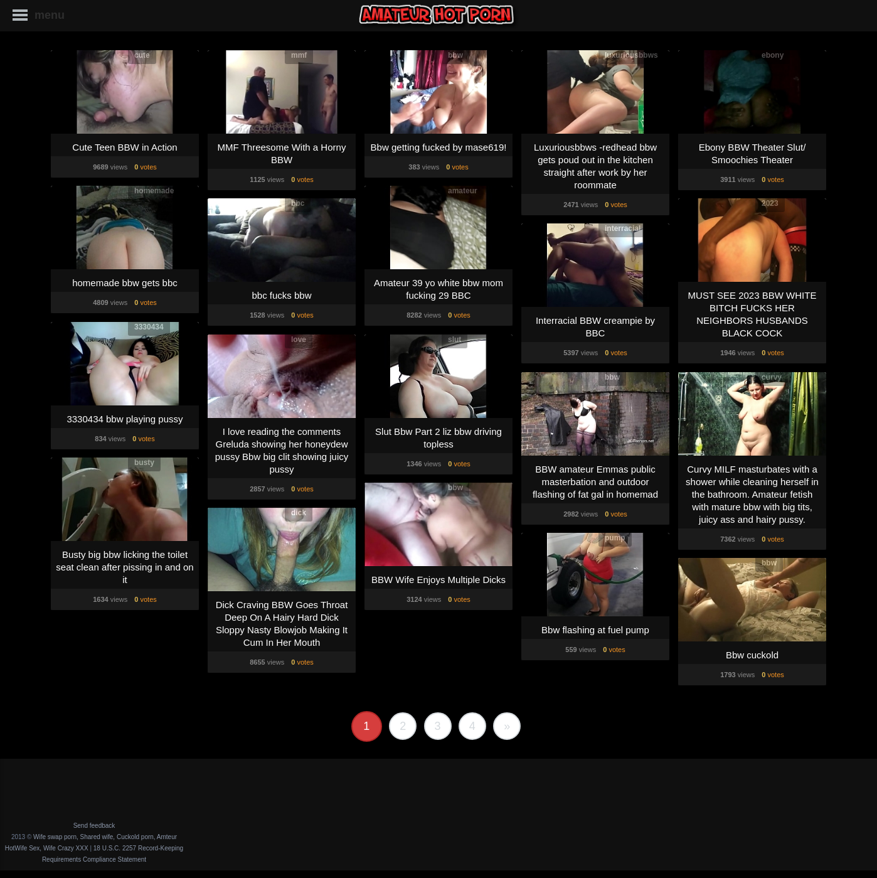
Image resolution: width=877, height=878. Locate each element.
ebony (773, 55)
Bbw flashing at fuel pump (595, 629)
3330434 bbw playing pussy (124, 419)
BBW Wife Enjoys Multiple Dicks (438, 579)
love (298, 339)
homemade (154, 190)
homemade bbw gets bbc (125, 282)
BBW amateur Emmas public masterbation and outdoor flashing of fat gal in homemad (595, 482)
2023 (770, 203)
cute (142, 55)
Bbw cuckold (752, 655)
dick (298, 512)
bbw (455, 55)
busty (144, 462)
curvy (772, 377)
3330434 (149, 327)
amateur (462, 190)
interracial (622, 228)
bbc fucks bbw (281, 295)
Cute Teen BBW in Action (124, 147)
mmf (299, 55)
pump (615, 537)
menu (50, 15)
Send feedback (94, 825)
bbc (297, 203)
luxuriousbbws (631, 55)
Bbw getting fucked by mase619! (439, 147)
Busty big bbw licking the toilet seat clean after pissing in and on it (124, 567)
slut (454, 339)
